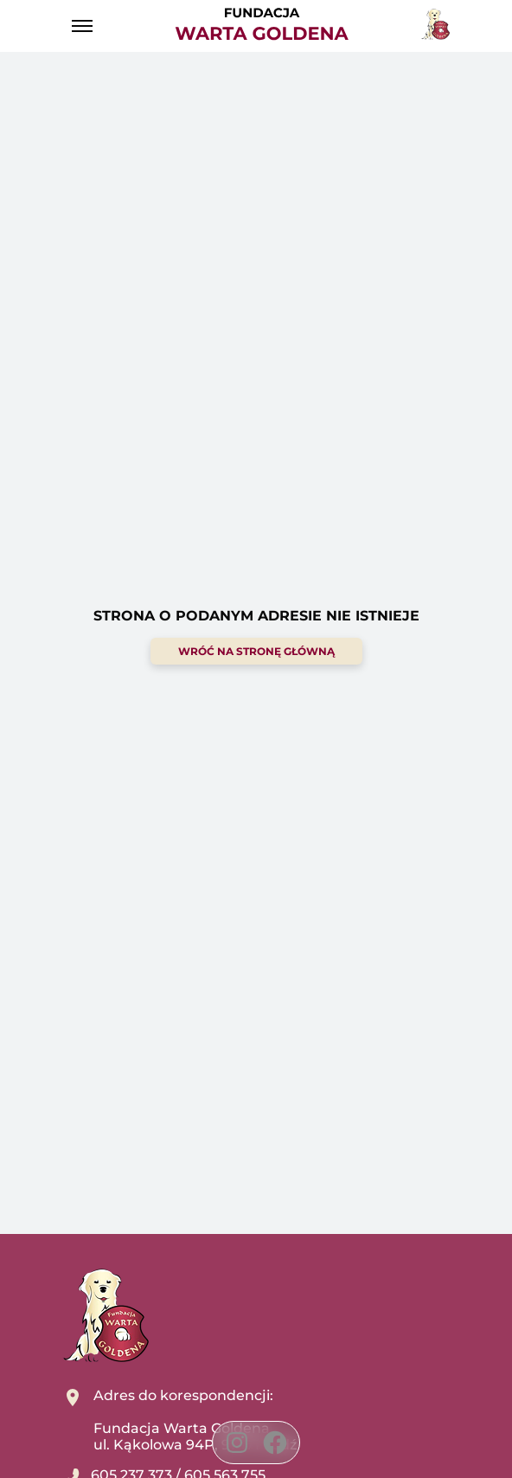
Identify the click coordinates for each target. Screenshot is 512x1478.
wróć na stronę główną (256, 651)
